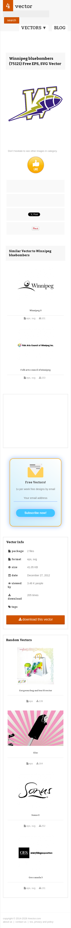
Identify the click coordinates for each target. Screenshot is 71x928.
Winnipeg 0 (36, 310)
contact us (21, 921)
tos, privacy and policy (41, 921)
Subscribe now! (35, 512)
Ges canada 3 (36, 877)
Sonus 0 (35, 815)
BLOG (60, 27)
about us (7, 921)
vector (23, 6)
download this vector (35, 619)
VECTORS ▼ (34, 27)
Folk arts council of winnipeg (36, 370)
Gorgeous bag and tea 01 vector (35, 690)
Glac (35, 753)
